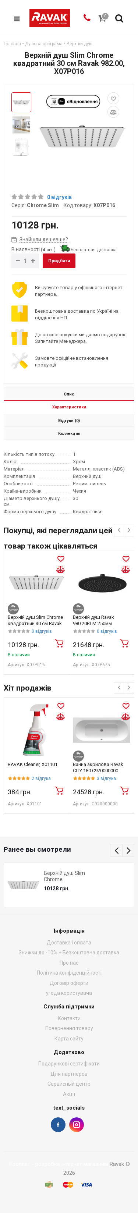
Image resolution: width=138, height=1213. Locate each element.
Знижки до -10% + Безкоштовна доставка (69, 953)
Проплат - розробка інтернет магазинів (58, 1164)
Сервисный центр (69, 1084)
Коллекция (69, 434)
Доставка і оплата (69, 943)
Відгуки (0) (69, 421)
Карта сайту (69, 1039)
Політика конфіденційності (69, 973)
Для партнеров (69, 1074)
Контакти (69, 1018)
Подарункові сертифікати (69, 1064)
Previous (116, 851)
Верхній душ (79, 43)
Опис (69, 394)
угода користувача (69, 993)
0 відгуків (59, 197)
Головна (12, 43)
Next (128, 851)
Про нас (69, 963)
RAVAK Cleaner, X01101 (32, 764)
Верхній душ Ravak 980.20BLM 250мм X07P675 (93, 624)
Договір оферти (69, 983)
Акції (69, 1094)
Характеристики (69, 407)
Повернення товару (69, 1028)
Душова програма (44, 43)
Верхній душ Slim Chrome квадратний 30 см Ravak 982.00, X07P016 (35, 624)
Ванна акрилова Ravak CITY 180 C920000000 (98, 768)
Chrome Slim (43, 205)
